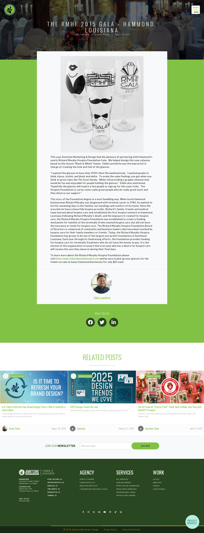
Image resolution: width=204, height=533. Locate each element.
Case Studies (159, 489)
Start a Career (87, 479)
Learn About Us (87, 482)
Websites (157, 482)
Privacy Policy (110, 529)
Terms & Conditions (131, 529)
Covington (25, 487)
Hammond (24, 479)
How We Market (123, 482)
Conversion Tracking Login (93, 489)
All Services (122, 479)
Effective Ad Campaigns (128, 486)
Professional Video (125, 492)
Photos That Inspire (125, 495)
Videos (156, 486)
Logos (156, 479)
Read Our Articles (88, 486)
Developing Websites (126, 489)
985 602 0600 (24, 501)
